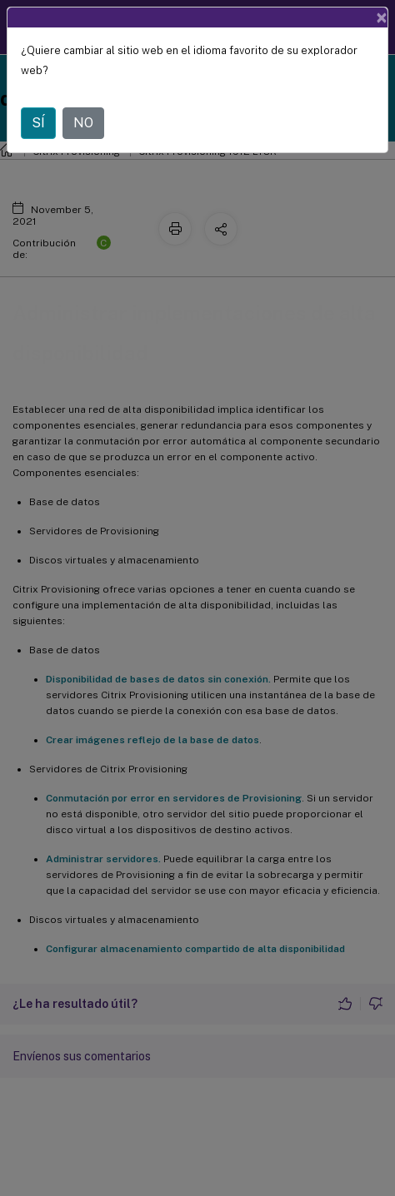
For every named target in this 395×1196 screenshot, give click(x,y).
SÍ (38, 123)
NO (83, 123)
